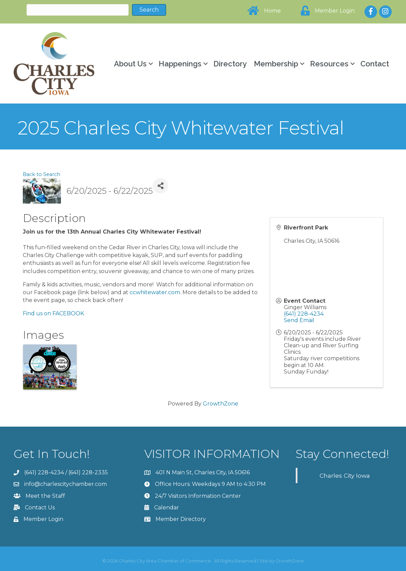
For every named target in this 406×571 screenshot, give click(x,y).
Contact (374, 63)
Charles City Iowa (345, 475)
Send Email (299, 320)
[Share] (160, 185)
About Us (130, 63)
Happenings (180, 63)
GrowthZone (220, 403)
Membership (276, 63)
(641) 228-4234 (304, 314)
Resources (329, 63)
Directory (230, 63)
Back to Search (41, 174)
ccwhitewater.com (155, 292)
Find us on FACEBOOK (53, 313)
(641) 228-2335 (88, 472)
